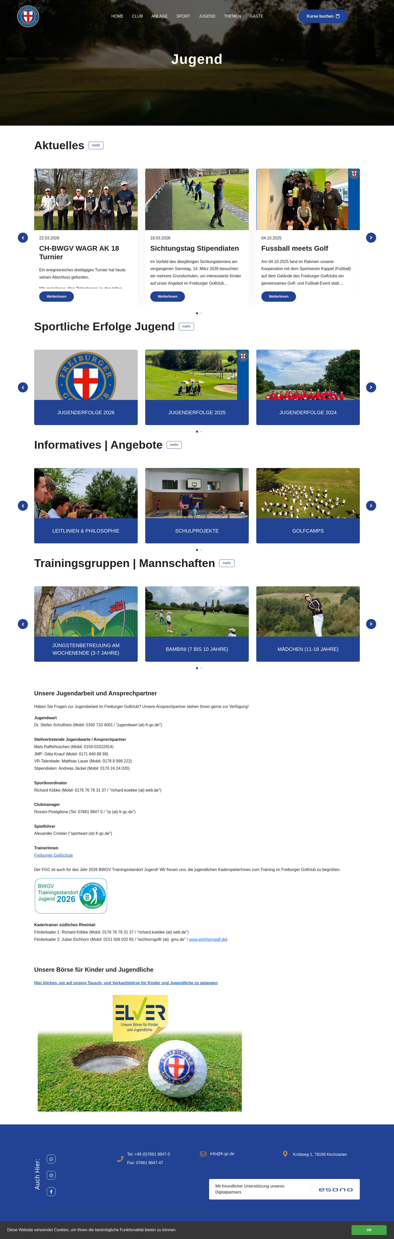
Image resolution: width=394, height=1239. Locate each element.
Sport (183, 16)
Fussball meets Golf (294, 248)
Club (137, 16)
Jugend (207, 16)
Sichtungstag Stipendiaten (194, 248)
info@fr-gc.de (222, 1154)
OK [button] (369, 1230)
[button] (371, 238)
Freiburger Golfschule (53, 855)
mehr (96, 145)
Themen (232, 16)
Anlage (160, 16)
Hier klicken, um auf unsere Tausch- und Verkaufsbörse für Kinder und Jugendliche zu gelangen (126, 983)
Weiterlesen (56, 296)
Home (117, 16)
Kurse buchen (323, 16)
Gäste (256, 16)
